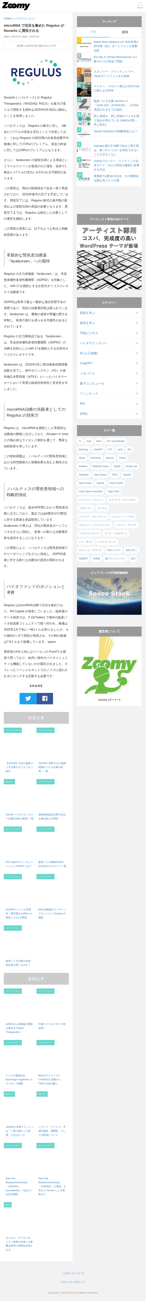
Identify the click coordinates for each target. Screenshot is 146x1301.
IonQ (119, 449)
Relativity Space (100, 466)
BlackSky (83, 449)
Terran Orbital (116, 483)
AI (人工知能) (89, 353)
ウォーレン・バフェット (91, 500)
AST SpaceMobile (115, 441)
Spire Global (85, 483)
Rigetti (117, 466)
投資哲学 (83, 558)
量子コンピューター (115, 558)
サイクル (102, 508)
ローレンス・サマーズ (90, 550)
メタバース (87, 373)
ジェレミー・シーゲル (122, 516)
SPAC (84, 413)
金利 (133, 558)
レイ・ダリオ (86, 541)
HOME (7, 18)
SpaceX (127, 474)
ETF (110, 449)
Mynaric (110, 458)
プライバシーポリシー (73, 1282)
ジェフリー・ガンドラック (92, 516)
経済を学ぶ (87, 323)
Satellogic (84, 474)
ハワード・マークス (126, 525)
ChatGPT (86, 363)
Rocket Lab (131, 466)
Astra (98, 441)
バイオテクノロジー (25, 18)
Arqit (88, 441)
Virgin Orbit (113, 491)
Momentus (95, 458)
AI (80, 441)
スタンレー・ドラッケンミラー (95, 525)
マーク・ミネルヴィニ (116, 533)
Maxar (82, 458)
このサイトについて (73, 1273)
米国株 (96, 558)
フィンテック (89, 393)
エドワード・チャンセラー (122, 500)
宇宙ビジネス (89, 333)
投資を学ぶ (87, 312)
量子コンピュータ (92, 383)
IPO (82, 403)
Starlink (100, 483)
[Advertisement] (109, 196)
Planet (122, 458)
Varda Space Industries (90, 491)
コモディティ (86, 508)
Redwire (83, 466)
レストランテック (107, 541)
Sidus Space (100, 474)
